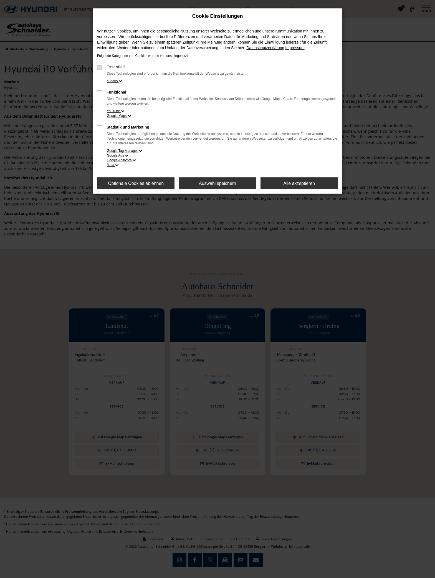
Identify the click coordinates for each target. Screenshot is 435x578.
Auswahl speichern (217, 183)
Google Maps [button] (119, 116)
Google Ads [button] (117, 155)
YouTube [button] (115, 111)
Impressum (294, 48)
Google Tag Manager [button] (124, 151)
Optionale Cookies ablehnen (136, 183)
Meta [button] (112, 165)
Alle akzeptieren (299, 183)
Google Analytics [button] (121, 160)
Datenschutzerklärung (265, 48)
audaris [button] (114, 81)
